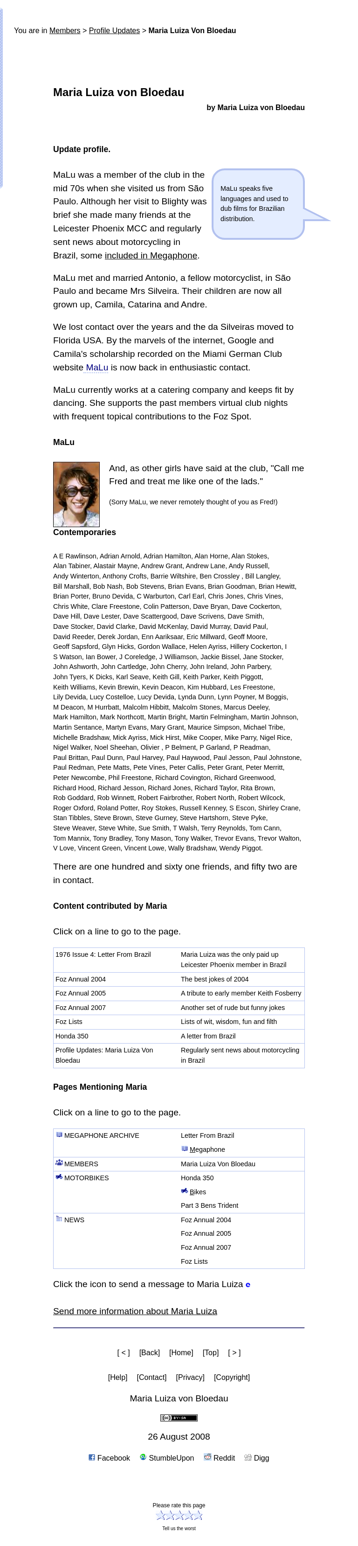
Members (65, 31)
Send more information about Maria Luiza (135, 1311)
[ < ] (123, 1353)
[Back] (149, 1353)
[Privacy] (190, 1377)
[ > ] (234, 1353)
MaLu (95, 367)
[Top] (211, 1353)
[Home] (181, 1353)
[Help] (118, 1377)
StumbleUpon (166, 1458)
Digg (256, 1458)
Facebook (109, 1458)
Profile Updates (114, 31)
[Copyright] (232, 1377)
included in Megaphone (151, 255)
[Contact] (152, 1377)
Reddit (219, 1458)
